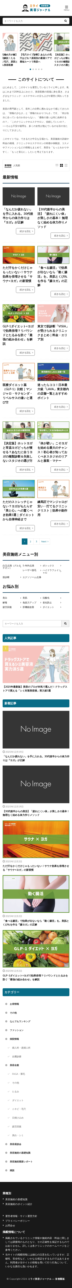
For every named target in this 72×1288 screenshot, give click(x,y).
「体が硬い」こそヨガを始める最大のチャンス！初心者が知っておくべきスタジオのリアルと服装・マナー (52, 452)
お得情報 (14, 1004)
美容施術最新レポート (21, 1161)
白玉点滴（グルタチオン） (12, 566)
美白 (5, 598)
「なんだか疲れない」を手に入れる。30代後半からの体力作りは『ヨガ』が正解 (18, 216)
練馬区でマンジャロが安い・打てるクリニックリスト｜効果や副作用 (52, 508)
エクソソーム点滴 (32, 577)
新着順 (8, 165)
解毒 (5, 602)
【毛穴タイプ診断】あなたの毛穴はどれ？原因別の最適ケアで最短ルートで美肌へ (36, 58)
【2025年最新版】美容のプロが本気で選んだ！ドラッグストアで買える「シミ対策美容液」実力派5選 (35, 688)
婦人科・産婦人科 (21, 1047)
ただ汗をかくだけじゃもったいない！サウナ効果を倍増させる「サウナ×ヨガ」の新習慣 (17, 274)
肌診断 (6, 577)
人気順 (16, 165)
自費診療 (16, 1056)
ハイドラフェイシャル (52, 571)
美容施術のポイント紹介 (18, 1204)
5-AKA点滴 (28, 565)
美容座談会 (15, 1144)
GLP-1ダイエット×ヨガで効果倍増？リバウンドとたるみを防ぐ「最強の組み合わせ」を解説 (18, 335)
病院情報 (14, 1039)
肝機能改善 (28, 607)
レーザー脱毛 (29, 570)
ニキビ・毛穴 (19, 1109)
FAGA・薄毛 (18, 1074)
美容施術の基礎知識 (20, 1152)
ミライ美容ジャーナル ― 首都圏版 (46, 1278)
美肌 (25, 598)
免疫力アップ (29, 602)
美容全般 (14, 1065)
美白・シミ (18, 1135)
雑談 (12, 1170)
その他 (13, 1012)
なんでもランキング (20, 1021)
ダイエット (48, 607)
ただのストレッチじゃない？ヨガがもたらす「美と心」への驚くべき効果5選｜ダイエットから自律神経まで (18, 510)
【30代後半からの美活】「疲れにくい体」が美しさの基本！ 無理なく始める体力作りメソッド (52, 218)
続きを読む (25, 231)
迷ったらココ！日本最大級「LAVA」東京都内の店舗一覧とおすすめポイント (53, 391)
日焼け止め (18, 1117)
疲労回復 (7, 607)
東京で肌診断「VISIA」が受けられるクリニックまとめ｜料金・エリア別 (53, 333)
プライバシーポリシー (17, 1220)
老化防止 (47, 602)
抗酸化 (46, 598)
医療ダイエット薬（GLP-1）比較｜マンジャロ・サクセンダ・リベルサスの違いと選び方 (17, 393)
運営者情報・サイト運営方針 (21, 1215)
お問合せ (10, 1225)
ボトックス (48, 565)
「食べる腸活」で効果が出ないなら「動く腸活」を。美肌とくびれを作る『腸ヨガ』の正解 (52, 276)
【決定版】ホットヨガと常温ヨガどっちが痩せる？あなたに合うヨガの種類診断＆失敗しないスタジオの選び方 (17, 452)
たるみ (15, 1091)
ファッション (17, 1030)
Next (43, 541)
